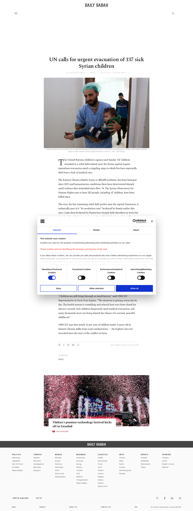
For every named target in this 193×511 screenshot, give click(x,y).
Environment (102, 461)
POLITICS (16, 454)
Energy (78, 464)
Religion (101, 477)
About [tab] (136, 230)
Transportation (82, 480)
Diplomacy (16, 458)
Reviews (122, 473)
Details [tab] (96, 230)
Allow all (134, 288)
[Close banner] (152, 221)
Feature (101, 483)
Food (100, 467)
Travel (100, 464)
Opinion (166, 454)
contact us (106, 507)
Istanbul (36, 458)
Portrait (122, 467)
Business (81, 454)
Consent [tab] (57, 230)
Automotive (80, 458)
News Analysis (17, 470)
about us (73, 507)
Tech (78, 473)
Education (37, 461)
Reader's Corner (168, 464)
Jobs (14, 507)
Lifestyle (103, 454)
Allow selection (96, 288)
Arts (121, 454)
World (58, 454)
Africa (57, 470)
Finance (79, 467)
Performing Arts (125, 470)
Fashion (101, 470)
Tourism (79, 470)
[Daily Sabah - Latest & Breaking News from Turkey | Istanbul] (96, 5)
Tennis (143, 467)
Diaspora (37, 470)
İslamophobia (60, 477)
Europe (57, 461)
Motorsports (145, 464)
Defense (79, 477)
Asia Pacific (59, 467)
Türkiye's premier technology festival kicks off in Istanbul (79, 424)
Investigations (39, 464)
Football (144, 458)
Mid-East (58, 458)
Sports (144, 454)
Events (121, 464)
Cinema (122, 458)
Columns (165, 458)
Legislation (16, 461)
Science (100, 473)
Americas (58, 464)
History (100, 480)
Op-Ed (164, 461)
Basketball (145, 461)
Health (100, 458)
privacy (42, 507)
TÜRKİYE (38, 454)
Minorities (37, 467)
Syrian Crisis (59, 473)
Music (121, 461)
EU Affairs (15, 467)
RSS (136, 507)
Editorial (165, 467)
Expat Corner (103, 486)
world (61, 359)
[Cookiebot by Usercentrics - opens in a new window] (134, 221)
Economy (79, 461)
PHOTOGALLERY (62, 431)
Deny (58, 288)
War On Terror (17, 464)
